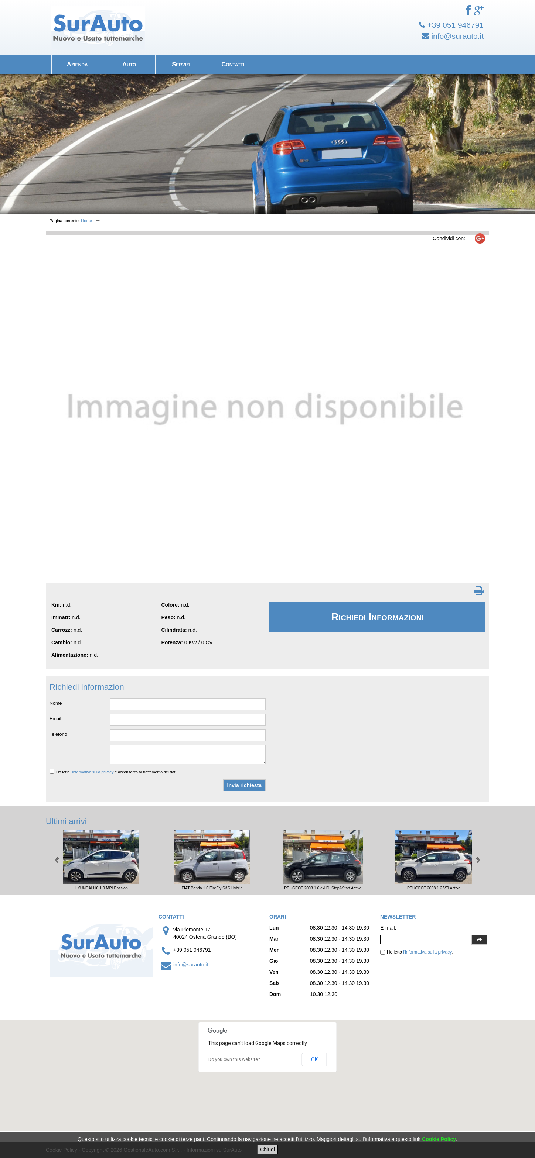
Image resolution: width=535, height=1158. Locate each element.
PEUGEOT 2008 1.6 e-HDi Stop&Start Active (322, 888)
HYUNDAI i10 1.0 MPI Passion (101, 888)
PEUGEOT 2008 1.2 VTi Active (433, 888)
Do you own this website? (234, 1059)
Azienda (77, 64)
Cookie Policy (439, 1139)
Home (86, 220)
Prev (57, 860)
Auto (129, 64)
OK (314, 1059)
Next (478, 860)
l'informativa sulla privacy (92, 772)
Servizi (181, 64)
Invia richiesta (244, 785)
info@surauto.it (190, 965)
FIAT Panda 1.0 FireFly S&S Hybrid (212, 888)
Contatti (232, 64)
